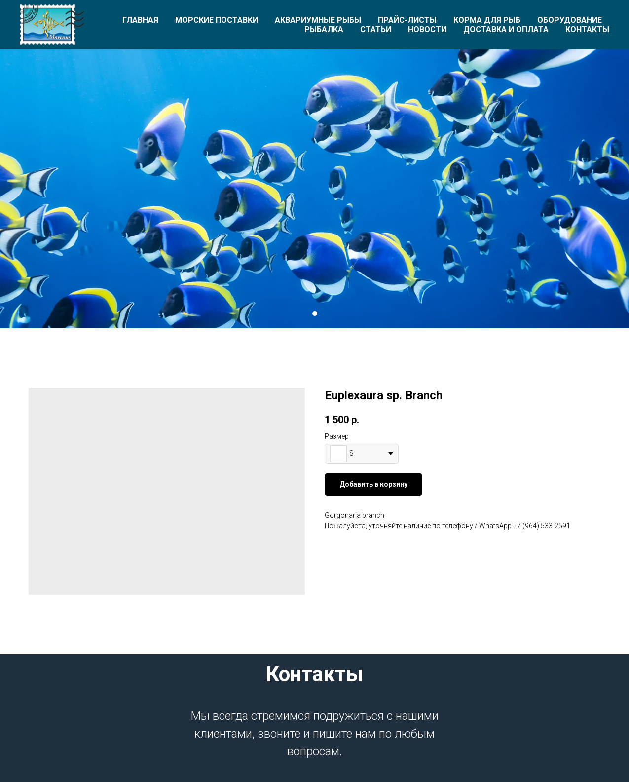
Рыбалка (323, 29)
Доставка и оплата (506, 29)
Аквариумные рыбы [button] (318, 20)
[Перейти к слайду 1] (314, 313)
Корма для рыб (486, 20)
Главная (140, 20)
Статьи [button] (375, 29)
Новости (427, 29)
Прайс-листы (407, 20)
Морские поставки (216, 20)
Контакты (587, 29)
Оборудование (569, 20)
